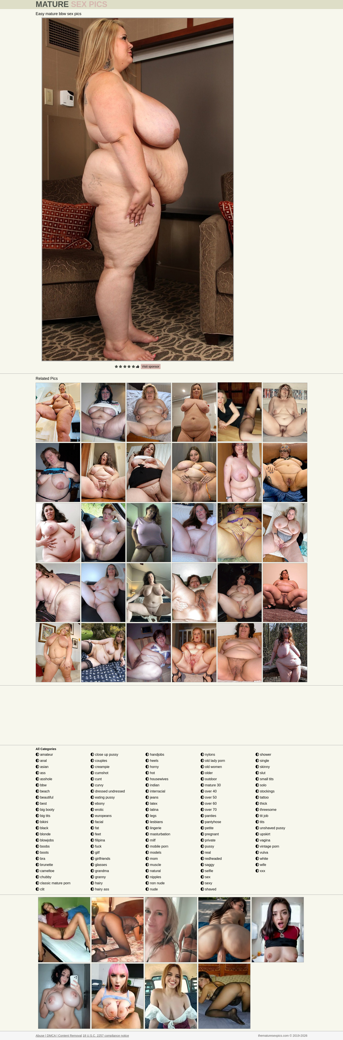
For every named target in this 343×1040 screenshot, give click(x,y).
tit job (262, 816)
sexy (206, 883)
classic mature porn (53, 883)
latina (151, 809)
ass (41, 773)
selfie (207, 871)
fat (95, 828)
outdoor (209, 779)
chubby (43, 877)
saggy (207, 865)
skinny (263, 767)
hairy (97, 883)
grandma (100, 871)
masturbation (157, 834)
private (208, 840)
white (262, 858)
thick (261, 803)
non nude (154, 883)
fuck (96, 846)
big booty (45, 809)
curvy (97, 785)
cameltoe (45, 871)
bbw (41, 785)
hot (150, 773)
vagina (263, 840)
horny (152, 767)
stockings (265, 791)
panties (208, 816)
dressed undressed (108, 791)
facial (97, 822)
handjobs (154, 754)
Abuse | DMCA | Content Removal (59, 1035)
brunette (44, 865)
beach (43, 791)
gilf (95, 852)
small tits (265, 779)
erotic (97, 809)
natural (153, 871)
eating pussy (103, 797)
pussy (207, 846)
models (153, 852)
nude (151, 889)
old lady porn (213, 761)
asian (42, 767)
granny (98, 877)
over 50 (209, 797)
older (207, 773)
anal (41, 761)
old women (211, 767)
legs (150, 816)
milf (150, 840)
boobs (43, 846)
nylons (208, 754)
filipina (98, 840)
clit (40, 889)
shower (263, 754)
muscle (153, 865)
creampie (100, 767)
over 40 (209, 791)
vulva (262, 852)
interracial (155, 791)
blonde (43, 834)
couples (99, 761)
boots (42, 852)
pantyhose (211, 822)
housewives (156, 779)
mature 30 (211, 785)
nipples (153, 877)
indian (152, 785)
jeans (151, 797)
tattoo (262, 797)
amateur (44, 754)
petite (207, 828)
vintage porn (267, 846)
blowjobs (45, 840)
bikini (42, 822)
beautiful (44, 797)
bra (40, 858)
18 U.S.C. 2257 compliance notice (106, 1035)
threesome (266, 809)
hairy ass (100, 889)
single (262, 761)
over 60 (209, 803)
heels (151, 761)
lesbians (154, 822)
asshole (44, 779)
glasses (99, 865)
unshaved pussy (270, 828)
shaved (208, 889)
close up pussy (104, 754)
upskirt (263, 834)
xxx (260, 871)
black (42, 828)
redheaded (211, 858)
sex (205, 877)
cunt (96, 779)
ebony (98, 803)
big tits (43, 816)
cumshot (99, 773)
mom (151, 858)
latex (151, 803)
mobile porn (156, 846)
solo (261, 785)
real (206, 852)
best (41, 803)
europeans (101, 816)
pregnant (210, 834)
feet (96, 834)
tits (260, 822)
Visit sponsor (150, 366)
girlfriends (100, 858)
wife (261, 865)
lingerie (153, 828)
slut (260, 773)
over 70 (209, 809)
